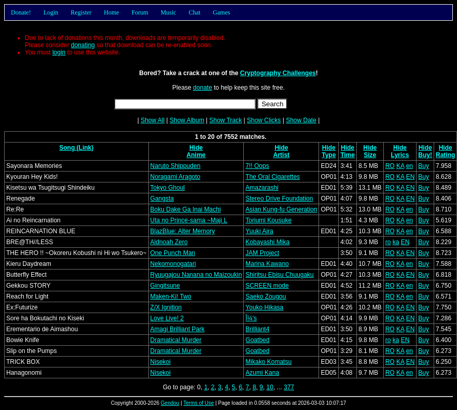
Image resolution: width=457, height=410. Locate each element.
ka (396, 242)
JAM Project (262, 253)
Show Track (225, 120)
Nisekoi (160, 361)
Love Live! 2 (167, 318)
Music (168, 12)
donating (83, 45)
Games (221, 12)
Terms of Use (198, 403)
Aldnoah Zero (169, 242)
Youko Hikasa (264, 307)
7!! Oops (257, 165)
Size (370, 155)
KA (400, 165)
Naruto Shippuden (175, 165)
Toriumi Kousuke (268, 220)
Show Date (301, 120)
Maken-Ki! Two (170, 296)
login (58, 52)
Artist (281, 155)
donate (202, 87)
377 (289, 387)
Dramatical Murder (176, 340)
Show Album (187, 120)
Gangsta (162, 198)
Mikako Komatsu (268, 361)
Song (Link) (76, 147)
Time (347, 155)
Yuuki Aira (259, 231)
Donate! (21, 12)
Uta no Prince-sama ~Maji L (188, 220)
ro (388, 242)
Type (329, 155)
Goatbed (257, 340)
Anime (196, 155)
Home (111, 12)
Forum (140, 12)
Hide (196, 147)
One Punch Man (173, 253)
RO (390, 165)
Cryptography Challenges (278, 73)
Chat (195, 12)
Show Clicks (264, 120)
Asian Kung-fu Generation (281, 209)
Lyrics (400, 155)
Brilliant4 (257, 329)
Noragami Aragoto (175, 176)
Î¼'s (251, 318)
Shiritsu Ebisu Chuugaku (279, 274)
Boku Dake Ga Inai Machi (185, 209)
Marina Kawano (266, 263)
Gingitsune (165, 285)
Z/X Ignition (166, 307)
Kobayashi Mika (267, 242)
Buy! (425, 155)
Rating (445, 155)
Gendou (170, 403)
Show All (152, 120)
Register (81, 12)
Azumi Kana (262, 372)
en (409, 165)
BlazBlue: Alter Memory (182, 231)
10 (270, 387)
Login (51, 12)
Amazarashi (261, 187)
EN (410, 176)
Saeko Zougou (265, 296)
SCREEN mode (266, 285)
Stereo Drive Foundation (279, 198)
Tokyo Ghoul (167, 187)
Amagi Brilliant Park (177, 329)
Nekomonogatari (173, 263)
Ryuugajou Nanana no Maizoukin (196, 274)
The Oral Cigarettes (272, 176)
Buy (423, 165)
